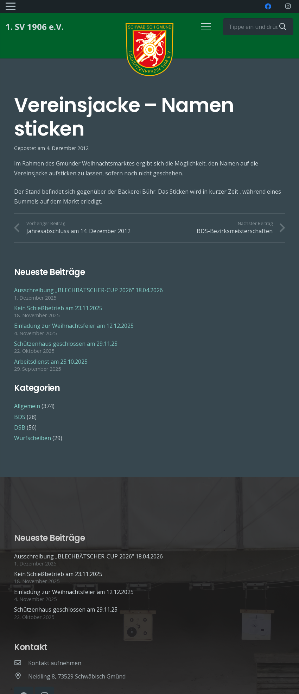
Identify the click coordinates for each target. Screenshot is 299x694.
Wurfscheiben (32, 438)
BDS (19, 417)
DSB (19, 427)
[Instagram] (287, 6)
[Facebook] (268, 6)
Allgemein (27, 406)
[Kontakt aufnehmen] (21, 663)
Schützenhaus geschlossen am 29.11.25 (65, 344)
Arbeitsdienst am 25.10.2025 (51, 361)
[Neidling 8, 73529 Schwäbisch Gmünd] (21, 676)
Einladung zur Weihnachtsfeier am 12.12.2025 (74, 326)
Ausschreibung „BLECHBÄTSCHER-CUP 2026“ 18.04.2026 (88, 290)
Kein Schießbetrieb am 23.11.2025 (58, 308)
